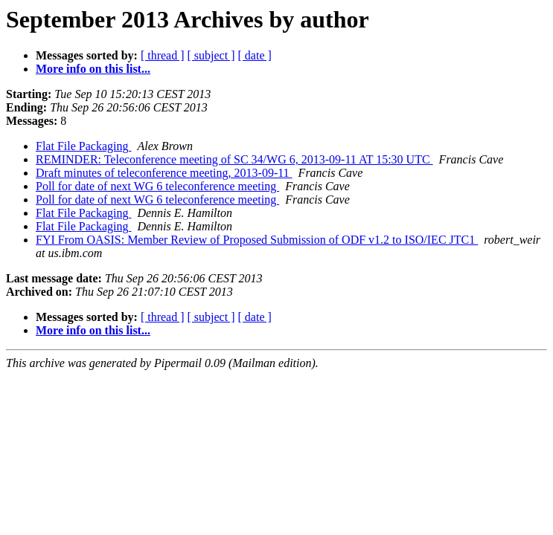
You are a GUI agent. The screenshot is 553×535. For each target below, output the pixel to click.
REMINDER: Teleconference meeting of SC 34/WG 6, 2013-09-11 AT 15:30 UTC (234, 159)
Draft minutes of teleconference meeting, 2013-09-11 (164, 172)
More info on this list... (93, 68)
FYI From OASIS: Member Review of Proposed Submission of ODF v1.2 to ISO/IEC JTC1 (257, 239)
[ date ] (255, 55)
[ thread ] (163, 55)
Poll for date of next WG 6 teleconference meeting (157, 186)
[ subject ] (211, 55)
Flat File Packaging (83, 146)
